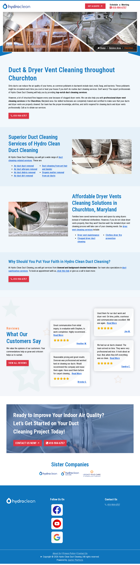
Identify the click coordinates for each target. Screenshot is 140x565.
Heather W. (82, 344)
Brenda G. (82, 382)
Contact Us (82, 554)
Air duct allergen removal (25, 170)
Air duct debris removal (24, 173)
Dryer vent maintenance (88, 235)
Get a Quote (95, 6)
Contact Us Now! (27, 443)
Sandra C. (125, 367)
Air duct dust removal (24, 166)
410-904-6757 (118, 7)
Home (102, 48)
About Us (57, 554)
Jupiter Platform (75, 560)
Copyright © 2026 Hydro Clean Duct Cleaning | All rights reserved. (71, 557)
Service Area (115, 48)
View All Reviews (17, 363)
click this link (63, 271)
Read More (58, 336)
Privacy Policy (69, 554)
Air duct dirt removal (23, 176)
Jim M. (127, 332)
